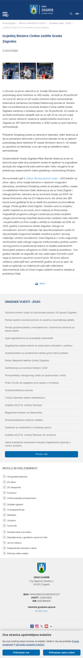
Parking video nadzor (18, 553)
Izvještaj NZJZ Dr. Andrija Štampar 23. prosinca (30, 435)
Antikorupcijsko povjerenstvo (21, 498)
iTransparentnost (15, 510)
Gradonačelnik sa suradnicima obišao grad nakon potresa (36, 353)
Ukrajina (11, 520)
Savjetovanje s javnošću (19, 532)
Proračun (12, 493)
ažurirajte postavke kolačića (30, 644)
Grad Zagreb (9, 23)
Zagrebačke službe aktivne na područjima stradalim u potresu (38, 345)
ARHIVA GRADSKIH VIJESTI (32, 23)
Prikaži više (41, 454)
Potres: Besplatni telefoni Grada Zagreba (27, 360)
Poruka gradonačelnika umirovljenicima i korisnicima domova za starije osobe (40, 329)
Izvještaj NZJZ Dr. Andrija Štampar (23, 405)
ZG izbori (11, 482)
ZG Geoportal (14, 487)
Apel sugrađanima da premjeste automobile (29, 338)
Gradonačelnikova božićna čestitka (24, 420)
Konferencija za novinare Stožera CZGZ (26, 368)
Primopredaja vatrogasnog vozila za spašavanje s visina (35, 375)
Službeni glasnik (15, 504)
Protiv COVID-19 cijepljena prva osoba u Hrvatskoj (31, 383)
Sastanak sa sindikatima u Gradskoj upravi (28, 427)
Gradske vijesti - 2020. (60, 23)
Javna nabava (14, 543)
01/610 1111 (41, 611)
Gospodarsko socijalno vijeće (21, 548)
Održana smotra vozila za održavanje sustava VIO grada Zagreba (41, 312)
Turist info (12, 526)
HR (78, 13)
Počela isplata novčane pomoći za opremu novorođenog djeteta (39, 320)
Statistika (11, 515)
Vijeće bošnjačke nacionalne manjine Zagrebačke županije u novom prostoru (38, 444)
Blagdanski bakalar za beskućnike (23, 412)
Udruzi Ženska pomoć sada (41, 178)
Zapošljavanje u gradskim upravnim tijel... (27, 537)
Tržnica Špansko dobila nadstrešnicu (25, 397)
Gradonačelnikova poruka (19, 390)
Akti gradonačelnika (17, 476)
